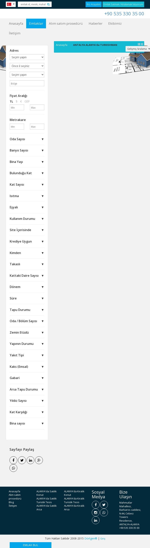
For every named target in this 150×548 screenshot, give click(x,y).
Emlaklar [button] (36, 23)
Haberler (95, 23)
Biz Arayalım (94, 4)
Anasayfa (16, 23)
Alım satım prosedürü (66, 23)
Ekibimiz (115, 23)
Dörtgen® (90, 538)
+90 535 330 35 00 (124, 13)
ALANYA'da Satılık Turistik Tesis (46, 500)
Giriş (102, 538)
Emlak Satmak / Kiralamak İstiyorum (123, 4)
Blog (11, 502)
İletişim (14, 33)
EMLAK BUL (30, 545)
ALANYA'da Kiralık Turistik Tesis (74, 500)
